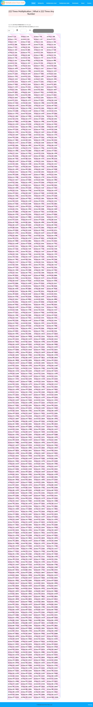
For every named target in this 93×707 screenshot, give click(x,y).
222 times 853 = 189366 (13, 601)
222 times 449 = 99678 (13, 333)
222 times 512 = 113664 (52, 373)
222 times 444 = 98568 (52, 328)
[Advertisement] (33, 20)
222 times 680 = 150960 (52, 485)
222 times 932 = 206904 (52, 652)
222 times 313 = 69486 (13, 243)
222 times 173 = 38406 (13, 150)
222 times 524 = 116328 (52, 381)
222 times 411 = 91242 (39, 307)
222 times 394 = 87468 (26, 296)
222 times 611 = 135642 (39, 440)
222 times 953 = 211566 (13, 668)
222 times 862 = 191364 (26, 607)
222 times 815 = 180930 (39, 575)
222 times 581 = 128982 (13, 421)
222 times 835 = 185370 (39, 588)
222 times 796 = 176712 (52, 562)
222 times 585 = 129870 (13, 424)
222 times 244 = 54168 (52, 196)
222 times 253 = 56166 (13, 203)
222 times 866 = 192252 (26, 609)
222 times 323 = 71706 (39, 249)
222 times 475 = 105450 (39, 349)
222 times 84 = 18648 (51, 89)
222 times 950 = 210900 (26, 665)
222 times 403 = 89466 (39, 302)
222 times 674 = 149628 (26, 482)
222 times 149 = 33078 (13, 134)
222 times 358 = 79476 (26, 272)
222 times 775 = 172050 (39, 548)
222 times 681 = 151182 (13, 487)
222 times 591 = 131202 (39, 426)
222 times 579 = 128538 (39, 418)
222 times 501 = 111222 (13, 368)
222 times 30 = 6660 (25, 55)
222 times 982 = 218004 (26, 686)
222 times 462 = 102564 (26, 341)
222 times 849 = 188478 (13, 599)
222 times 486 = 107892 (26, 357)
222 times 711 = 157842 (39, 506)
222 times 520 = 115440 (52, 379)
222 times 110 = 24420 (26, 108)
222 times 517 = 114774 (13, 379)
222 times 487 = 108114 (39, 357)
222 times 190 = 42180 (26, 161)
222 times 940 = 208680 (52, 657)
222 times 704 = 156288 (52, 501)
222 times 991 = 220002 (39, 692)
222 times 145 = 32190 (13, 132)
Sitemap (90, 704)
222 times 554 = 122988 (26, 402)
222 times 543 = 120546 (39, 394)
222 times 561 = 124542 (13, 408)
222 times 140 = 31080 (52, 127)
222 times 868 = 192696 (52, 609)
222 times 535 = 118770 (39, 389)
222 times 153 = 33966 (13, 137)
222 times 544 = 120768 (52, 394)
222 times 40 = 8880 (51, 60)
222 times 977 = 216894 (13, 684)
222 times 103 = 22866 (39, 103)
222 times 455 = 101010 (39, 336)
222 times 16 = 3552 (51, 44)
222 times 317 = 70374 (13, 246)
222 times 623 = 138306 (39, 448)
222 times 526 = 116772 (26, 384)
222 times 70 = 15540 (26, 81)
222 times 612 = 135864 (52, 440)
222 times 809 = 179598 (13, 572)
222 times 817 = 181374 (13, 578)
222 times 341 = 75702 (13, 262)
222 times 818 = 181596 (26, 578)
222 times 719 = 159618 (39, 511)
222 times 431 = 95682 (39, 320)
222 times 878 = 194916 (26, 617)
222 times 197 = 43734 (13, 166)
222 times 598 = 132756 (26, 432)
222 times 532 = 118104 (52, 387)
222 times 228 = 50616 (52, 185)
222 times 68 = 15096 (51, 79)
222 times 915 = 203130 (39, 641)
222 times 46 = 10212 (26, 66)
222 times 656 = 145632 (52, 469)
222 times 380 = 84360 (52, 286)
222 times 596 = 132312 (52, 429)
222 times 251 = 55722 (39, 201)
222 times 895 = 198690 (39, 628)
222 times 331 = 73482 (39, 254)
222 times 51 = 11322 (39, 68)
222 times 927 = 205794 (39, 649)
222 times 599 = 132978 (39, 432)
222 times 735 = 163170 (39, 522)
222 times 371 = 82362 (39, 280)
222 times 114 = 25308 (26, 111)
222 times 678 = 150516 (26, 485)
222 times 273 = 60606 (13, 217)
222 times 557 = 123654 (13, 405)
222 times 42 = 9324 (25, 63)
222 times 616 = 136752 (52, 442)
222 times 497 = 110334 (13, 365)
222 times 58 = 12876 (26, 73)
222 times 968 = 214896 (52, 676)
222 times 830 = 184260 (26, 586)
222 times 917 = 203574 (13, 644)
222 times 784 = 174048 (52, 554)
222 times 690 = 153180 (26, 493)
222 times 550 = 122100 (26, 400)
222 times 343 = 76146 (39, 262)
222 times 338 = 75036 (26, 259)
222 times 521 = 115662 (13, 381)
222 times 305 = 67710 (13, 238)
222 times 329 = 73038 (13, 254)
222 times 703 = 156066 (39, 501)
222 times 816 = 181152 (52, 575)
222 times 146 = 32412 (26, 132)
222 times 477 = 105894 (13, 352)
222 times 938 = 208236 (26, 657)
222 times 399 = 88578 (39, 299)
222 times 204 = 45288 (52, 169)
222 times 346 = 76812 (26, 264)
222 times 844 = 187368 (52, 593)
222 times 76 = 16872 (51, 84)
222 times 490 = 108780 (26, 360)
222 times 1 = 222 (12, 36)
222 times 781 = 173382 (13, 554)
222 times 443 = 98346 (39, 328)
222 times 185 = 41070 (13, 158)
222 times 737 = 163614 (13, 524)
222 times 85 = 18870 (13, 92)
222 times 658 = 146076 (26, 471)
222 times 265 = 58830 (13, 211)
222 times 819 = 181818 (39, 578)
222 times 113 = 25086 (13, 111)
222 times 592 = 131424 (52, 426)
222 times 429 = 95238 (13, 320)
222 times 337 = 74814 (13, 259)
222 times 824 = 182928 (52, 580)
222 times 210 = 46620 (26, 174)
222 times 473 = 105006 (13, 349)
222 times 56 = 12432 (51, 71)
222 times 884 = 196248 (52, 620)
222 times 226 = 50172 (26, 185)
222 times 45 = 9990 (12, 66)
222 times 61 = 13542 (13, 76)
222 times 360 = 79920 (52, 272)
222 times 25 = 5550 (12, 52)
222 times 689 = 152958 (13, 493)
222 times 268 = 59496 (52, 211)
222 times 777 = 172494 (13, 551)
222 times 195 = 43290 (39, 164)
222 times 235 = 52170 (39, 190)
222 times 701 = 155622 (13, 501)
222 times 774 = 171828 (26, 548)
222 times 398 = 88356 (26, 299)
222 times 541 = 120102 (13, 394)
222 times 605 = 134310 (13, 437)
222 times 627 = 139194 (39, 450)
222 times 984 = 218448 (52, 686)
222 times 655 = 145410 (39, 469)
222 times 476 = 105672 (52, 349)
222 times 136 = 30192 (52, 124)
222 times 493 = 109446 (13, 363)
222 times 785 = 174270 (13, 556)
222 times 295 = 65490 (39, 230)
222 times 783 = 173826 (39, 554)
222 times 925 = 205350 (13, 649)
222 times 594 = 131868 (26, 429)
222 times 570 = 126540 (26, 413)
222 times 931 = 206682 (39, 652)
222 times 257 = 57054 (13, 206)
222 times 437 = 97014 (13, 326)
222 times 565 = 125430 (13, 410)
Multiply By (41, 3)
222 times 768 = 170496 (52, 543)
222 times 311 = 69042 (39, 241)
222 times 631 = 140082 (39, 453)
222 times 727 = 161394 (39, 517)
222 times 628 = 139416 (52, 450)
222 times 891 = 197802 (39, 625)
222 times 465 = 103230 (13, 344)
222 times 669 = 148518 (13, 479)
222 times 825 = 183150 (13, 583)
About (82, 3)
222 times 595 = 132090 (39, 429)
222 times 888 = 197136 (52, 623)
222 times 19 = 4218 (38, 47)
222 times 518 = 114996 (26, 379)
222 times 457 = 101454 (13, 339)
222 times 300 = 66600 (52, 233)
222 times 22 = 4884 (25, 50)
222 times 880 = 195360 (52, 617)
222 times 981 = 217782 (13, 686)
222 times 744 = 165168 (52, 527)
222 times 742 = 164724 (26, 527)
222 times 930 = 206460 (26, 652)
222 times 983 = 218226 (39, 686)
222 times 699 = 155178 (39, 498)
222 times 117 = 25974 (13, 113)
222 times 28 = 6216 (51, 52)
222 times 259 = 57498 (39, 206)
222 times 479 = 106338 (39, 352)
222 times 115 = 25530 (39, 111)
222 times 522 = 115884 (26, 381)
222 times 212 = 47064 (52, 174)
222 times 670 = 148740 (26, 479)
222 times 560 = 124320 (52, 405)
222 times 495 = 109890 (39, 363)
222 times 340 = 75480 (52, 259)
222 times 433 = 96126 (13, 323)
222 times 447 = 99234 (39, 331)
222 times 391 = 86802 (39, 294)
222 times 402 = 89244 (26, 302)
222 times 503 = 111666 (39, 368)
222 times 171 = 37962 (39, 148)
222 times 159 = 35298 (39, 140)
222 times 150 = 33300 (26, 134)
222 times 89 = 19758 (13, 95)
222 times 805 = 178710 (13, 570)
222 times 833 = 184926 (13, 588)
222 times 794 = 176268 (26, 562)
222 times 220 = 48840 (52, 180)
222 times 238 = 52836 (26, 193)
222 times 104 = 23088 (52, 103)
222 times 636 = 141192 (52, 456)
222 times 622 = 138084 (26, 448)
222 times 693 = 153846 (13, 495)
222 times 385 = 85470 (13, 291)
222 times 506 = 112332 (26, 371)
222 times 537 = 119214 (13, 392)
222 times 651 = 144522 (39, 466)
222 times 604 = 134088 (52, 434)
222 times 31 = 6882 (38, 55)
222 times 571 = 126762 (39, 413)
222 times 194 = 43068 (26, 164)
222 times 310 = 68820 (26, 241)
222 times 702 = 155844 (26, 501)
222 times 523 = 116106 (39, 381)
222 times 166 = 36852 (26, 145)
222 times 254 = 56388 (26, 203)
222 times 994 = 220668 (26, 694)
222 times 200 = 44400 (52, 166)
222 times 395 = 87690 (39, 296)
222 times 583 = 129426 (39, 421)
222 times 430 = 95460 (26, 320)
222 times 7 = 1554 (38, 39)
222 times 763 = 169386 (39, 540)
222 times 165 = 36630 (13, 145)
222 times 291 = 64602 (39, 227)
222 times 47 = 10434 (39, 66)
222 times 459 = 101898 (39, 339)
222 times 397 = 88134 (13, 299)
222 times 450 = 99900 (26, 333)
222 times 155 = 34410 (39, 137)
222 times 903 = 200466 (39, 633)
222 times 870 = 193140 (26, 612)
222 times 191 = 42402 (39, 161)
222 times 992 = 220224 (52, 692)
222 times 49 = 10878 (13, 68)
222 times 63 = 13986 (39, 76)
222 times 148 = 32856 (52, 132)
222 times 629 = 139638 (13, 453)
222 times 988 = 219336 (52, 689)
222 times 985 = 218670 (13, 689)
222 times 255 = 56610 (39, 203)
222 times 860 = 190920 (52, 604)
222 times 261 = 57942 (13, 209)
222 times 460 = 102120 (52, 339)
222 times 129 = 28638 (13, 121)
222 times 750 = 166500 (26, 532)
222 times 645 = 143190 (13, 463)
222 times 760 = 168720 (52, 538)
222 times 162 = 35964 (26, 142)
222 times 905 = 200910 (13, 636)
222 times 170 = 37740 (26, 148)
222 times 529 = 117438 (13, 387)
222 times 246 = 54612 (26, 198)
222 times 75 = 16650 (39, 84)
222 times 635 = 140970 (39, 456)
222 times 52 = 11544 (51, 68)
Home (33, 3)
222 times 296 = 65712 (52, 230)
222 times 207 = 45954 (39, 172)
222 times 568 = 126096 (52, 410)
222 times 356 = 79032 (52, 270)
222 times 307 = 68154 (39, 238)
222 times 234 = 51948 (26, 190)
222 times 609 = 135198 (13, 440)
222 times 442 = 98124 (26, 328)
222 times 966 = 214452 (26, 676)
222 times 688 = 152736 (52, 490)
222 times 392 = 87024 (52, 294)
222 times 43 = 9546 (38, 63)
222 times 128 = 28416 (52, 119)
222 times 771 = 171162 (39, 546)
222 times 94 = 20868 (26, 97)
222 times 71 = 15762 (39, 81)
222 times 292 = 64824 (52, 227)
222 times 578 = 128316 (26, 418)
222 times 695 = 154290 (39, 495)
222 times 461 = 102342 (13, 341)
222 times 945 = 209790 (13, 662)
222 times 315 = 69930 (39, 243)
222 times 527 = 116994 (39, 384)
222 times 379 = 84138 (39, 286)
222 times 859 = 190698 (39, 604)
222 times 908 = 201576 (52, 636)
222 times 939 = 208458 (39, 657)
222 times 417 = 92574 (13, 312)
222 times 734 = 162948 (26, 522)
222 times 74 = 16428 (26, 84)
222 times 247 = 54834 (39, 198)
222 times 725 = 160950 (13, 517)
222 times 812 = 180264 (52, 572)
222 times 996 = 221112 (52, 694)
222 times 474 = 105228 (26, 349)
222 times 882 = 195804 (26, 620)
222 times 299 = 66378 (39, 233)
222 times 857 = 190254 (13, 604)
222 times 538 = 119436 (26, 392)
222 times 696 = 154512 (52, 495)
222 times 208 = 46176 (52, 172)
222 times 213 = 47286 (13, 177)
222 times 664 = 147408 (52, 474)
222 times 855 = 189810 (39, 601)
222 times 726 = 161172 (26, 517)
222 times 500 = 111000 (52, 365)
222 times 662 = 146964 (26, 474)
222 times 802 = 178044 (26, 567)
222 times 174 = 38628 (26, 150)
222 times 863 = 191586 (39, 607)
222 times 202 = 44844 (26, 169)
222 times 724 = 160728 (52, 514)
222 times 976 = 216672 (52, 681)
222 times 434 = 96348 (26, 323)
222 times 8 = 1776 (51, 39)
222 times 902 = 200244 (26, 633)
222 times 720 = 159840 (52, 511)
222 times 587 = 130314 (39, 424)
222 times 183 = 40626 (39, 156)
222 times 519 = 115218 (39, 379)
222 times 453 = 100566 (13, 336)
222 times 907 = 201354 (39, 636)
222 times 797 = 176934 (13, 564)
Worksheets (75, 3)
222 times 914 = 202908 (26, 641)
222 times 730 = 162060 (26, 519)
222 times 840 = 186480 (52, 591)
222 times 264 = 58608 (52, 209)
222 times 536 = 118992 (52, 389)
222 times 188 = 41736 (52, 158)
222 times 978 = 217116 (26, 684)
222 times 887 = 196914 (39, 623)
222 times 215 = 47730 (39, 177)
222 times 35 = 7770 (38, 58)
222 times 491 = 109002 (39, 360)
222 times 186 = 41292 (26, 158)
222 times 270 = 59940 (26, 214)
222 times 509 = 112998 (13, 373)
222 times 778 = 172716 (26, 551)
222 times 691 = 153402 (39, 493)
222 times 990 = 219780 (26, 692)
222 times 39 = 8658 (38, 60)
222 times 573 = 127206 (13, 416)
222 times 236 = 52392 (52, 190)
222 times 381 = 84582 (13, 288)
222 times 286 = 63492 (26, 225)
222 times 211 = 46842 (39, 174)
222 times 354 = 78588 (26, 270)
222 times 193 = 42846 (13, 164)
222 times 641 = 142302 (13, 461)
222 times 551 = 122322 (39, 400)
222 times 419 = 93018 (39, 312)
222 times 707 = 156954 (39, 503)
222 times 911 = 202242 (39, 639)
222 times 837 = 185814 (13, 591)
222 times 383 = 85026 (39, 288)
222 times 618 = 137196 (26, 445)
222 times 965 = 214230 (13, 676)
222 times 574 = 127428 (26, 416)
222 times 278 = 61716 (26, 219)
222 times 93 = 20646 (13, 97)
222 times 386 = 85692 (26, 291)
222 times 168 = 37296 (52, 145)
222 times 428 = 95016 (52, 318)
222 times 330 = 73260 (26, 254)
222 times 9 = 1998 (12, 42)
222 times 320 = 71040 (52, 246)
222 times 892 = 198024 (52, 625)
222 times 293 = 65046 (13, 230)
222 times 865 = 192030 (13, 609)
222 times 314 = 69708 (26, 243)
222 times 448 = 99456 (52, 331)
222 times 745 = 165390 (13, 530)
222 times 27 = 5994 (38, 52)
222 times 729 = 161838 (13, 519)
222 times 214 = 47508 (26, 177)
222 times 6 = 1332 (25, 39)
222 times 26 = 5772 (25, 52)
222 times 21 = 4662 (12, 50)
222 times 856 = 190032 (52, 601)
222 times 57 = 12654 (13, 73)
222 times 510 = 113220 (26, 373)
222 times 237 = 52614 (13, 193)
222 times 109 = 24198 (13, 108)
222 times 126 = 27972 (26, 119)
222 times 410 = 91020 (26, 307)
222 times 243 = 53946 (39, 196)
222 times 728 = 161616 (52, 517)
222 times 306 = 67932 (26, 238)
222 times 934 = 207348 (26, 654)
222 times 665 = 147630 (13, 477)
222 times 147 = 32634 (39, 132)
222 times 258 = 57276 (26, 206)
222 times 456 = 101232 (52, 336)
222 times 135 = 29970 (39, 124)
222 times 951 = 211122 (39, 665)
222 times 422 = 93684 (26, 315)
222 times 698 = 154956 (26, 498)
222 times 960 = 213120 (52, 670)
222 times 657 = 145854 (13, 471)
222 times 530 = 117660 (26, 387)
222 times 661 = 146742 (13, 474)
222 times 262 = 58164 (26, 209)
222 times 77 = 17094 (13, 87)
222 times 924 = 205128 (52, 647)
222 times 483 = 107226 (39, 355)
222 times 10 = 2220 (25, 42)
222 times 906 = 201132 (26, 636)
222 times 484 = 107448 (52, 355)
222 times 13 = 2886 (12, 44)
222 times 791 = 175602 (39, 559)
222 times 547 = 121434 (39, 397)
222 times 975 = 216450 (39, 681)
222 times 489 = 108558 (13, 360)
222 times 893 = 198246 (13, 628)
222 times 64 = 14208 (51, 76)
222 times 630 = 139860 (26, 453)
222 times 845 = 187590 (13, 596)
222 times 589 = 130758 (13, 426)
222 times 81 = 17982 (13, 89)
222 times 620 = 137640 (52, 445)
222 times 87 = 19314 (39, 92)
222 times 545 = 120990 (13, 397)
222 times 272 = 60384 (52, 214)
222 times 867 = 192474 (39, 609)
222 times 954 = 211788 (26, 668)
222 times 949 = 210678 (13, 665)
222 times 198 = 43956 (26, 166)
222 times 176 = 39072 (52, 150)
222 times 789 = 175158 (13, 559)
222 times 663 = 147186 (39, 474)
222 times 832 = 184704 (52, 586)
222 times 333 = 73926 (13, 257)
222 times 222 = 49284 (26, 182)
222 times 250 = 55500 (26, 201)
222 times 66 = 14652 (26, 79)
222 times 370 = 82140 (26, 280)
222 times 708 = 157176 (52, 503)
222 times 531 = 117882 (39, 387)
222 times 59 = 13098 (39, 73)
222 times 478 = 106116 (26, 352)
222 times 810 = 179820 (26, 572)
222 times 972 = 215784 (52, 678)
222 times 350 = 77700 (26, 267)
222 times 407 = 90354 (39, 304)
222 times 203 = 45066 (39, 169)
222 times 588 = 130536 (52, 424)
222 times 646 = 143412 (26, 463)
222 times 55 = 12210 (39, 71)
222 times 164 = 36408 (52, 142)
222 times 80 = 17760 (51, 87)
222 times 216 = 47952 (52, 177)
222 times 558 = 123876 (26, 405)
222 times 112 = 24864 (52, 108)
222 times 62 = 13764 (26, 76)
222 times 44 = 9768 (51, 63)
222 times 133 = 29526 (13, 124)
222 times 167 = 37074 (39, 145)
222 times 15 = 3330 (38, 44)
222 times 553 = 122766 (13, 402)
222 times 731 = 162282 (39, 519)
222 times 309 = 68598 (13, 241)
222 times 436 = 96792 (52, 323)
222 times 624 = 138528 (52, 448)
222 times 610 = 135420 (26, 440)
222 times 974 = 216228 (26, 681)
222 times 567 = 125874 (39, 410)
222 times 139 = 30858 (39, 127)
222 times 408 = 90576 (52, 304)
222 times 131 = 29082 (39, 121)
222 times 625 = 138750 (13, 450)
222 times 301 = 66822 (13, 235)
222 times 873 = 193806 (13, 615)
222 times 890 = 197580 (26, 625)
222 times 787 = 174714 (39, 556)
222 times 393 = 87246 (13, 296)
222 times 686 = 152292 (26, 490)
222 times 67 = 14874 (39, 79)
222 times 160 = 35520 (52, 140)
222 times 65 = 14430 (13, 79)
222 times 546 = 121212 (26, 397)
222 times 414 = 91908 (26, 310)
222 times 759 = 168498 (39, 538)
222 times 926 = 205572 (26, 649)
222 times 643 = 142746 (39, 461)
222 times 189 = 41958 (13, 161)
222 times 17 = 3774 (12, 47)
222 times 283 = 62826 (39, 222)
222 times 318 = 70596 (26, 246)
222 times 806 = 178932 (26, 570)
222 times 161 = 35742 (13, 142)
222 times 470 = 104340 (26, 347)
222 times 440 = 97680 (52, 326)
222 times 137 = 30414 (13, 127)
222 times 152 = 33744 (52, 134)
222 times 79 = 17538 (39, 87)
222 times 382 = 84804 (26, 288)
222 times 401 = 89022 (13, 302)
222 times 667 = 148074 (39, 477)
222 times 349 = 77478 (13, 267)
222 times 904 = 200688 (52, 633)
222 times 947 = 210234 (39, 662)
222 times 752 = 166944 (52, 532)
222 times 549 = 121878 (13, 400)
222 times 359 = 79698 (39, 272)
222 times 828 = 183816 (52, 583)
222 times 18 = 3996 (25, 47)
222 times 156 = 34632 (52, 137)
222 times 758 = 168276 (26, 538)
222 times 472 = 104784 (52, 347)
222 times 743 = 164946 (39, 527)
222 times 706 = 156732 (26, 503)
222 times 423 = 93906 (39, 315)
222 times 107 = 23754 (39, 105)
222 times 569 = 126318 (13, 413)
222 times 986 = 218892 (26, 689)
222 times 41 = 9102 (12, 63)
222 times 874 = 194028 (26, 615)
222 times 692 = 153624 (52, 493)
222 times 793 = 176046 (13, 562)
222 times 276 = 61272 (52, 217)
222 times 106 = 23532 (26, 105)
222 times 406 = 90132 (26, 304)
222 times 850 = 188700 (26, 599)
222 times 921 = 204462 (13, 647)
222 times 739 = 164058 (39, 524)
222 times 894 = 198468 (26, 628)
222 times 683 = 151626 (39, 487)
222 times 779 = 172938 (39, 551)
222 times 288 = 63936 (52, 225)
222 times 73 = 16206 (13, 84)
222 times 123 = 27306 (39, 116)
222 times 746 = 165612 (26, 530)
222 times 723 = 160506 (39, 514)
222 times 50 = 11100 (26, 68)
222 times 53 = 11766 (13, 71)
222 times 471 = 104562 (39, 347)
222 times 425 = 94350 (13, 318)
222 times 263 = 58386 (39, 209)
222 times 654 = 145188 (26, 469)
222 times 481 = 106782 (13, 355)
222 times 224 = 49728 (52, 182)
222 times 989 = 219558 (13, 692)
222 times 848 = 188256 (52, 596)
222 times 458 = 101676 (26, 339)
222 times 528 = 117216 (52, 384)
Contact (89, 3)
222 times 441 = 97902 (13, 328)
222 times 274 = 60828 (26, 217)
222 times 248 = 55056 (52, 198)
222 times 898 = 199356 (26, 631)
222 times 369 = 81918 (13, 280)
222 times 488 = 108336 (52, 357)
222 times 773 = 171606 (13, 548)
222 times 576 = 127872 (52, 416)
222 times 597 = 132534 (13, 432)
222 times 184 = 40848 (52, 156)
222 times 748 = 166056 (52, 530)
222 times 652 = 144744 (52, 466)
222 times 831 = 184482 (39, 586)
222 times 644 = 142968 (52, 461)
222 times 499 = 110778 (39, 365)
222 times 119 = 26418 (39, 113)
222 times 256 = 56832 (52, 203)
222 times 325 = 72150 (13, 251)
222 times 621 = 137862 (13, 448)
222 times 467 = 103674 (39, 344)
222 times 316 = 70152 (52, 243)
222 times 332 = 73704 (52, 254)
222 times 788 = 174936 (52, 556)
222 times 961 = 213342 (13, 673)
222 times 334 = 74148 (26, 257)
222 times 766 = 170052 (26, 543)
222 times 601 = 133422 (13, 434)
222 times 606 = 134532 (26, 437)
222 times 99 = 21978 (39, 100)
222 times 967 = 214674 (39, 676)
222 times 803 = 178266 (39, 567)
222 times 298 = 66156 (26, 233)
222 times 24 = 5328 (51, 50)
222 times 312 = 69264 (52, 241)
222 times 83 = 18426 (39, 89)
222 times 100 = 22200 (52, 100)
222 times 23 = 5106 (38, 50)
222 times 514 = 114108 (26, 376)
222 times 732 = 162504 (52, 519)
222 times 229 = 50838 (13, 188)
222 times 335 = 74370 (39, 257)
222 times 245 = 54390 (13, 198)
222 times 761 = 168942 (13, 540)
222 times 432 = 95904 (52, 320)
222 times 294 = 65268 (26, 230)
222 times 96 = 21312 (51, 97)
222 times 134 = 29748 (26, 124)
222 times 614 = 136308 (26, 442)
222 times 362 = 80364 (26, 275)
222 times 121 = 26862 (13, 116)
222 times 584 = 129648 (52, 421)
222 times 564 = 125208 (52, 408)
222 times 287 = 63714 (39, 225)
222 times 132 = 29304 (52, 121)
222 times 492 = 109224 (52, 360)
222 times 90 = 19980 (26, 95)
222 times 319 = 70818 (39, 246)
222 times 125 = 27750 (13, 119)
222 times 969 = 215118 (13, 678)
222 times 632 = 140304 (52, 453)
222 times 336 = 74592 (52, 257)
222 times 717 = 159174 (13, 511)
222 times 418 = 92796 (26, 312)
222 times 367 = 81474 (39, 278)
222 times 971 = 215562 (39, 678)
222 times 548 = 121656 (52, 397)
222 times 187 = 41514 (39, 158)
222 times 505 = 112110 (13, 371)
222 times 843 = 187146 (39, 593)
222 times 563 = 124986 (39, 408)
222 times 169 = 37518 (13, 148)
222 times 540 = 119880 (52, 392)
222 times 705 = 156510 (13, 503)
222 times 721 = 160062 (13, 514)
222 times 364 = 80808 (52, 275)
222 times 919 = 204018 (39, 644)
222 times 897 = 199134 (13, 631)
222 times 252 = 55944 (52, 201)
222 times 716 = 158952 (52, 509)
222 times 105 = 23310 (13, 105)
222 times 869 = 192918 (13, 612)
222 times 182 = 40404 (26, 156)
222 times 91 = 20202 (39, 95)
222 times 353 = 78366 (13, 270)
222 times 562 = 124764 (26, 408)
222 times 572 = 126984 (52, 413)
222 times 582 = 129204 (26, 421)
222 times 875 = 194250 (39, 615)
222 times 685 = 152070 (13, 490)
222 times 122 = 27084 (26, 116)
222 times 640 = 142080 (52, 458)
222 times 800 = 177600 (52, 564)
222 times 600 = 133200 (52, 432)
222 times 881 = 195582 (13, 620)
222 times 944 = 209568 (52, 660)
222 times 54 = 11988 (26, 71)
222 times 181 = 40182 (13, 156)
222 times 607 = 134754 (39, 437)
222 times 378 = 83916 (26, 286)
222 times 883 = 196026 (39, 620)
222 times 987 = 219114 (39, 689)
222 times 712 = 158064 (52, 506)
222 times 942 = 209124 (26, 660)
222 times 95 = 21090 (39, 97)
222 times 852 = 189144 (52, 599)
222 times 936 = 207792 (52, 654)
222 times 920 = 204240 (52, 644)
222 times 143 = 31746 (39, 129)
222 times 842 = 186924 (26, 593)
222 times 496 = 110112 (52, 363)
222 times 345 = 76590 (13, 264)
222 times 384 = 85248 (52, 288)
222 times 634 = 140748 (26, 456)
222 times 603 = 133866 (39, 434)
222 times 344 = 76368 (52, 262)
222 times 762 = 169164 (26, 540)
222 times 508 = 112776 (52, 371)
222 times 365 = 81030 (13, 278)
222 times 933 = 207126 (13, 654)
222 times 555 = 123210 (39, 402)
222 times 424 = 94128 (52, 315)
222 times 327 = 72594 (39, 251)
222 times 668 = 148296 (52, 477)
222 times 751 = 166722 (39, 532)
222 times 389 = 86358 (13, 294)
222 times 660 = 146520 (52, 471)
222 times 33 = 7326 (12, 58)
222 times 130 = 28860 (26, 121)
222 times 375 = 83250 (39, 283)
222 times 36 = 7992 (51, 58)
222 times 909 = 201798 (13, 639)
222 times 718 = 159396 (26, 511)
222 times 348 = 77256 (52, 264)
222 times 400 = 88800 (52, 299)
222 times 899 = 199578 (39, 631)
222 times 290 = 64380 (26, 227)
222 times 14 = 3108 (25, 44)
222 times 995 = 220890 (39, 694)
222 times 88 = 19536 (51, 92)
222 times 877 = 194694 (13, 617)
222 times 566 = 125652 (26, 410)
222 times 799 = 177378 (39, 564)
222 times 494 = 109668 (26, 363)
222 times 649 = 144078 (13, 466)
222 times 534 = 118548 (26, 389)
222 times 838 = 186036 (26, 591)
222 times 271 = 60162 (39, 214)
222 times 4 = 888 (51, 36)
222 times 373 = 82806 (13, 283)
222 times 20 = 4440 (51, 47)
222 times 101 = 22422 (13, 103)
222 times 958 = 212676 (26, 670)
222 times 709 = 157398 (13, 506)
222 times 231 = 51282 (39, 188)
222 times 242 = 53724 (26, 196)
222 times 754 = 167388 (26, 535)
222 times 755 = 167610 (39, 535)
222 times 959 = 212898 (39, 670)
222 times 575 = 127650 (39, 416)
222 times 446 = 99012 (26, 331)
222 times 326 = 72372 (26, 251)
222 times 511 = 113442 (39, 373)
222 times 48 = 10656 (51, 66)
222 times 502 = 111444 (26, 368)
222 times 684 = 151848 (52, 487)
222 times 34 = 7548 (25, 58)
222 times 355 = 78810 (39, 270)
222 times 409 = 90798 (13, 307)
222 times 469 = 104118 (13, 347)
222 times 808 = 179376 (52, 570)
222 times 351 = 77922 (39, 267)
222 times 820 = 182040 (52, 578)
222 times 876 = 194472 (52, 615)
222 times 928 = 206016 (52, 649)
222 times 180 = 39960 (52, 153)
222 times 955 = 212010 (39, 668)
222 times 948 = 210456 (52, 662)
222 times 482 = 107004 (26, 355)
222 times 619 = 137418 (39, 445)
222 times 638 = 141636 (26, 458)
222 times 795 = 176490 (39, 562)
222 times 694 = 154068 (26, 495)
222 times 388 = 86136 (52, 291)
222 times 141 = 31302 (13, 129)
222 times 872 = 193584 (52, 612)
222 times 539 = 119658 (39, 392)
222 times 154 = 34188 (26, 137)
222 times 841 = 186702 (13, 593)
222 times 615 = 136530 (39, 442)
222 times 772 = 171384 (52, 546)
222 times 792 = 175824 (52, 559)
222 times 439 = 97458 (39, 326)
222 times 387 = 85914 (39, 291)
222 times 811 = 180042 (39, 572)
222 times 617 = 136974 (13, 445)
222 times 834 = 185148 (26, 588)
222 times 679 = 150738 (39, 485)
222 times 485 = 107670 (13, 357)
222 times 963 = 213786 (39, 673)
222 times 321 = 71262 (13, 249)
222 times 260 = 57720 (52, 206)
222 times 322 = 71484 (26, 249)
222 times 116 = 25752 (52, 111)
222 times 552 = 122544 (52, 400)
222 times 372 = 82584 (52, 280)
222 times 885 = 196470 (13, 623)
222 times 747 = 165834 (39, 530)
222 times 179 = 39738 (39, 153)
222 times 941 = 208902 (13, 660)
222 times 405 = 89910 (13, 304)
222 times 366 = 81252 (26, 278)
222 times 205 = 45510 (13, 172)
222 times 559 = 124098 (39, 405)
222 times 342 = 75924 (26, 262)
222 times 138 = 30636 (26, 127)
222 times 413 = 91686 (13, 310)
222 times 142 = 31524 (26, 129)
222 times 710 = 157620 (26, 506)
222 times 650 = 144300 (26, 466)
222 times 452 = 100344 (52, 333)
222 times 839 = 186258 (39, 591)
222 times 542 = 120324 (26, 394)
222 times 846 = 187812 (26, 596)
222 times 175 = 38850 (39, 150)
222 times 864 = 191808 (52, 607)
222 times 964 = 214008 (52, 673)
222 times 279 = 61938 (39, 219)
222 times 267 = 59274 (39, 211)
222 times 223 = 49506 (39, 182)
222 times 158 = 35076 (26, 140)
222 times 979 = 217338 (39, 684)
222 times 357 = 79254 (13, 272)
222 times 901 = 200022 (13, 633)
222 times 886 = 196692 (26, 623)
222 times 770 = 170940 (26, 546)
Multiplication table (64, 3)
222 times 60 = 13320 (51, 73)
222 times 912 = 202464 (52, 639)
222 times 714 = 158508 (26, 509)
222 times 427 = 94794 (39, 318)
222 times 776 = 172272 (52, 548)
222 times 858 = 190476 (26, 604)
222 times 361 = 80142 (13, 275)
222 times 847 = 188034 (39, 596)
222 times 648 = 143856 (52, 463)
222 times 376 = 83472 (52, 283)
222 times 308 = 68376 (52, 238)
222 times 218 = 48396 (26, 180)
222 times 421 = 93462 (13, 315)
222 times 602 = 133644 (26, 434)
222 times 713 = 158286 (13, 509)
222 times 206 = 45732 (26, 172)
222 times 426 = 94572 (26, 318)
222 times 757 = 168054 (13, 538)
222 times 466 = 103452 (26, 344)
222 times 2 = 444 (25, 36)
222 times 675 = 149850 (39, 482)
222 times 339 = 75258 (39, 259)
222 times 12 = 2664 (51, 42)
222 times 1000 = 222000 (52, 697)
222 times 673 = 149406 (13, 482)
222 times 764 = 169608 (52, 540)
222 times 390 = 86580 (26, 294)
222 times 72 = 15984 (51, 81)
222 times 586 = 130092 (26, 424)
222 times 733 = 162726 (13, 522)
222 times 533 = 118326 (13, 389)
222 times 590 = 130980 (26, 426)
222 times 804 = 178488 (52, 567)
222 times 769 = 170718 (13, 546)
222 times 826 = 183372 (26, 583)
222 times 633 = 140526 (13, 456)
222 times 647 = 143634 (39, 463)
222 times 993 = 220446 (13, 694)
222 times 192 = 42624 (52, 161)
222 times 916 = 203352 (52, 641)
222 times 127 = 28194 (39, 119)
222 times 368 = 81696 (52, 278)
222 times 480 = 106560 (52, 352)
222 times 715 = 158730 (39, 509)
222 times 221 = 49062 (13, 182)
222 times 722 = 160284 (26, 514)
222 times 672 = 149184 (52, 479)
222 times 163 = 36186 (39, 142)
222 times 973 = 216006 (13, 681)
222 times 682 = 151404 (26, 487)
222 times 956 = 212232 (52, 668)
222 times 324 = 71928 (52, 249)
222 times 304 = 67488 (52, 235)
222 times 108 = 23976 (52, 105)
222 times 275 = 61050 (39, 217)
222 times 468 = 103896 (52, 344)
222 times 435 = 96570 (39, 323)
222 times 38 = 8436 (25, 60)
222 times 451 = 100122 (39, 333)
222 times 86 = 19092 (26, 92)
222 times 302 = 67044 (26, 235)
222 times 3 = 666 (38, 36)
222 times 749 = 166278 (13, 532)
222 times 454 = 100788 (26, 336)
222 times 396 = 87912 (52, 296)
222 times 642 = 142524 (26, 461)
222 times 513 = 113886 (13, 376)
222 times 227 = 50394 (39, 185)
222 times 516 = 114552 (52, 376)
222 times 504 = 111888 (52, 368)
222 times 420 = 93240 (52, 312)
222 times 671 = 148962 (39, 479)
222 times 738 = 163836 (26, 524)
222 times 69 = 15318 (13, 81)
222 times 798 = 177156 (26, 564)
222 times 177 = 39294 (13, 153)
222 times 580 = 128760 (52, 418)
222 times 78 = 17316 (26, 87)
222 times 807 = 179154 (39, 570)
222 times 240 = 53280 (52, 193)
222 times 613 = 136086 (13, 442)
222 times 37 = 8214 (12, 60)
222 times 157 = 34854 (13, 140)
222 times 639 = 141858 (39, 458)
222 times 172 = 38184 (52, 148)
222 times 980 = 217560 (52, 684)
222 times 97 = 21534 (13, 100)
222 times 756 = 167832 (52, 535)
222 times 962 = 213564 (26, 673)
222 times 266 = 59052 (26, 211)
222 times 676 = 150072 (52, 482)
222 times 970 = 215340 (26, 678)
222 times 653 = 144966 (13, 469)
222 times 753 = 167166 (13, 535)
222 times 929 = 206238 (13, 652)
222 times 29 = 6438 (12, 55)
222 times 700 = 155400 (52, 498)
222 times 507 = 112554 (39, 371)
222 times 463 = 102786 (39, 341)
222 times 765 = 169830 (13, 543)
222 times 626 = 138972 (26, 450)
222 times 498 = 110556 (26, 365)
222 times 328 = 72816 (52, 251)
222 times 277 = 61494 (13, 219)
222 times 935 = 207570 (39, 654)
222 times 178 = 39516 (26, 153)
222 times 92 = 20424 (51, 95)
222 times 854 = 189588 (26, 601)
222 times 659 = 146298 (39, 471)
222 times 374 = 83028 (26, 283)
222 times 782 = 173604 (26, 554)
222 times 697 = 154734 (13, 498)
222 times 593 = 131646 (13, 429)
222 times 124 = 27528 (52, 116)
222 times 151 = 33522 (39, 134)
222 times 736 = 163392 (52, 522)
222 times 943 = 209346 (39, 660)
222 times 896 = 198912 (52, 628)
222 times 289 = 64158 (13, 227)
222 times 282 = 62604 (26, 222)
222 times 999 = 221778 (39, 697)
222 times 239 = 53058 (39, 193)
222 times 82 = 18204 (26, 89)
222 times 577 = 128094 (13, 418)
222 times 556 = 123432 (52, 402)
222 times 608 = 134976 (52, 437)
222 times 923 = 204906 (39, 647)
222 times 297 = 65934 (13, 233)
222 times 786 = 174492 (26, 556)
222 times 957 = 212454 (13, 670)
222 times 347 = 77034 (39, 264)
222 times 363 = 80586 (39, 275)
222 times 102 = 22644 (26, 103)
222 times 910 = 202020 (26, 639)
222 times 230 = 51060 (26, 188)
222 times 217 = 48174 (13, 180)
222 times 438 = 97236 (26, 326)
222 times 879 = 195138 (39, 617)
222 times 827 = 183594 (39, 583)
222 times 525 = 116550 (13, 384)
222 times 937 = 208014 (13, 657)
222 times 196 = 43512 (52, 164)
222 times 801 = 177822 (13, 567)
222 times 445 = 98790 (13, 331)
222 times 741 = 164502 (13, 527)
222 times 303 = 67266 (39, 235)
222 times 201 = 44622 (13, 169)
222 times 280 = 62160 (52, 219)
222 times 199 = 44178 (39, 166)
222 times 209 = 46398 (13, 174)
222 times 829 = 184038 (13, 586)
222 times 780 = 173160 (52, 551)
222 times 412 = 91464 (52, 307)
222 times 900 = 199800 (52, 631)
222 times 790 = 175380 (26, 559)
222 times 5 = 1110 (12, 39)
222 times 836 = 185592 (52, 588)
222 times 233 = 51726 (13, 190)
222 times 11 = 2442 (38, 42)
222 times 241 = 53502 (13, 196)
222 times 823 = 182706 (39, 580)
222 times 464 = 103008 (52, 341)
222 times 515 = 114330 (39, 376)
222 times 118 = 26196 (26, 113)
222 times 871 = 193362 (39, 612)
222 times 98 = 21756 (26, 100)
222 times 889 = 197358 (13, 625)
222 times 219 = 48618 (39, 180)
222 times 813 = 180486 (13, 575)
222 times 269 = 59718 (13, 214)
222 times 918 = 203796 (26, 644)
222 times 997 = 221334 (13, 697)
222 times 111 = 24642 (39, 108)
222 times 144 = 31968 (52, 129)
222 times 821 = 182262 (13, 580)
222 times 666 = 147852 (26, 477)
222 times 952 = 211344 (52, 665)
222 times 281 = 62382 (13, 222)
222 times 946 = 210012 (26, 662)
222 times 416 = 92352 (52, 310)
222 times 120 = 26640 (52, 113)
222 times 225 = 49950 (13, 185)
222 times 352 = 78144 (52, 267)
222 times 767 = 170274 (39, 543)
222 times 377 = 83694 (13, 286)
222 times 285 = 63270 (13, 225)
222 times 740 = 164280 (52, 524)
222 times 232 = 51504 (52, 188)
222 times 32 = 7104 (51, 55)
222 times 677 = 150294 (13, 485)
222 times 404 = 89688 (52, 302)
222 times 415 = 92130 (39, 310)
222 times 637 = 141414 (13, 458)
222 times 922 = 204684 (26, 647)
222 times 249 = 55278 (13, 201)
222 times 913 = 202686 (13, 641)
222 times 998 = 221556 (26, 697)
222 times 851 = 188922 (39, 599)
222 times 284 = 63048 (52, 222)
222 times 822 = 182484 (26, 580)
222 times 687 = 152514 (39, 490)
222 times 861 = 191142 (13, 607)
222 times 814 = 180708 (26, 575)
